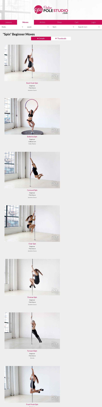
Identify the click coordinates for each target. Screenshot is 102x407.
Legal (20, 402)
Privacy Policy (51, 402)
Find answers (57, 392)
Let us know (80, 392)
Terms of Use (41, 402)
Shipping (32, 402)
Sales (26, 402)
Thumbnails (61, 38)
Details (42, 38)
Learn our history (34, 394)
